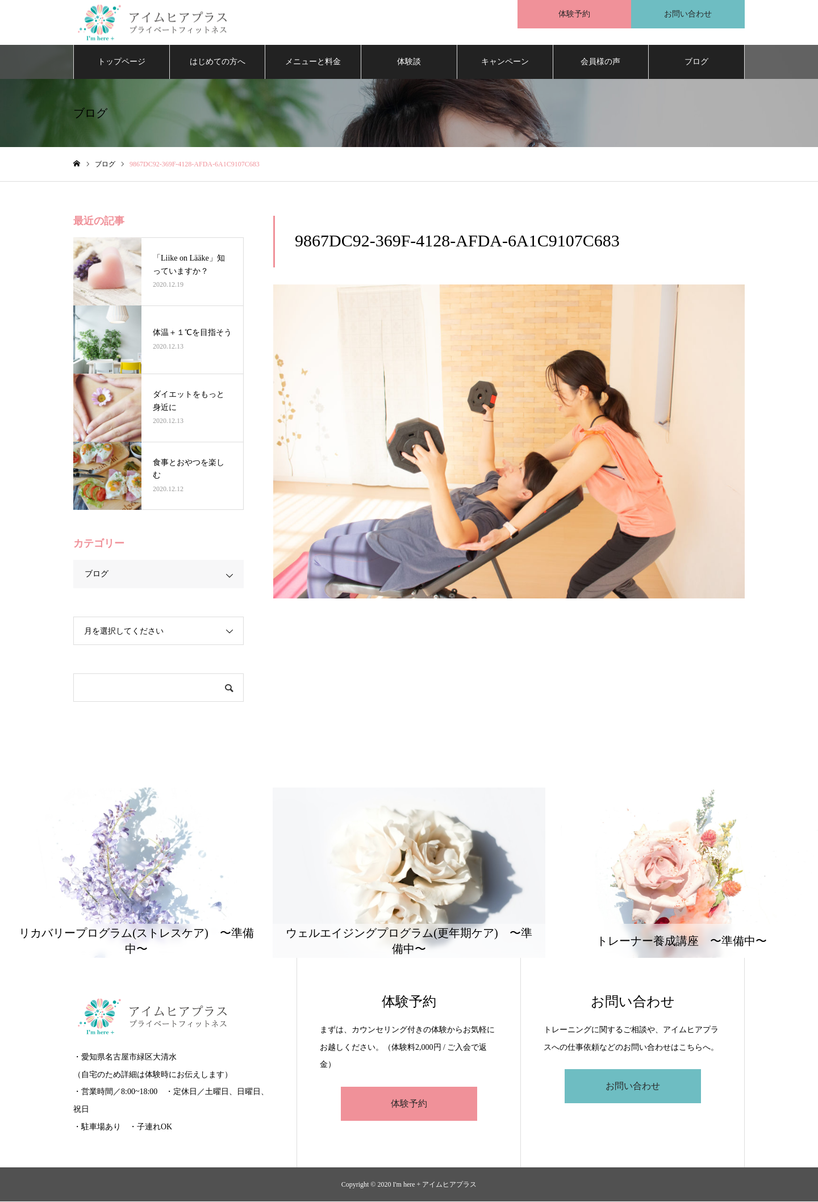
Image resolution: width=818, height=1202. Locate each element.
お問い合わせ (633, 1087)
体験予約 (409, 1104)
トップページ (121, 62)
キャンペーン (505, 62)
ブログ (696, 62)
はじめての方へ (217, 62)
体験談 (409, 62)
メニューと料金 (313, 62)
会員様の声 (600, 62)
